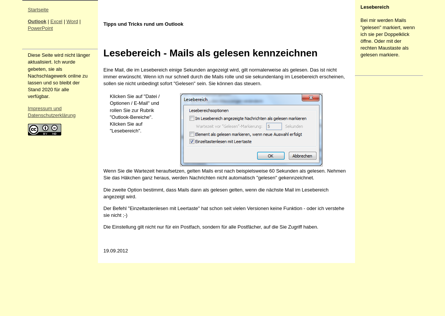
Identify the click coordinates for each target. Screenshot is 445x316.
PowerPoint (40, 28)
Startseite (38, 9)
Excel (56, 21)
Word (72, 21)
